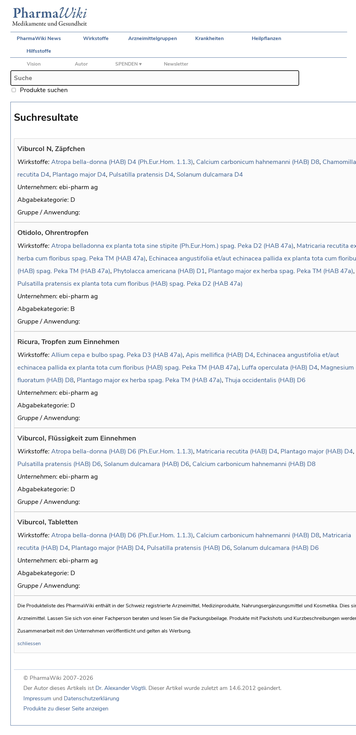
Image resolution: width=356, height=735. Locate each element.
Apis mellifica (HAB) (214, 355)
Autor (81, 64)
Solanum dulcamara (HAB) (141, 464)
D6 (301, 380)
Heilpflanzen (266, 38)
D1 (200, 271)
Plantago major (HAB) (312, 451)
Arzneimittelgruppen (152, 38)
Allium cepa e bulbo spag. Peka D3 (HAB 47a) (117, 355)
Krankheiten (209, 38)
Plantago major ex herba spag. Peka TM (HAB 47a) (280, 271)
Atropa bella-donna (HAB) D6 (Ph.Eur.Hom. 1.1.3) (122, 451)
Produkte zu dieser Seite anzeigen (65, 708)
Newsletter (176, 64)
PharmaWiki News (39, 38)
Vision (34, 64)
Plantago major (74, 174)
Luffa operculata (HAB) (274, 367)
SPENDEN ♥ (128, 64)
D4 (45, 174)
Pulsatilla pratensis (136, 174)
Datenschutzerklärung (91, 698)
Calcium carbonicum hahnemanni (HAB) (252, 162)
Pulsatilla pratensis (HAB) (54, 464)
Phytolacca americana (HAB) (154, 271)
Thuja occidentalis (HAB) (260, 380)
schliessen (29, 643)
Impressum (37, 698)
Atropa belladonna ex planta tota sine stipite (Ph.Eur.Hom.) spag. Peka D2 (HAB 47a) (172, 246)
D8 (315, 162)
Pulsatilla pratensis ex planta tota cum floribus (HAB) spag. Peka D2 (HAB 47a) (130, 283)
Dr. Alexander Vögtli (120, 688)
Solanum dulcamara (205, 174)
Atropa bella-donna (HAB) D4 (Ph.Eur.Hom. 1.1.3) (122, 162)
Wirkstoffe (96, 38)
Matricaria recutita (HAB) (231, 451)
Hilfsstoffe (39, 51)
